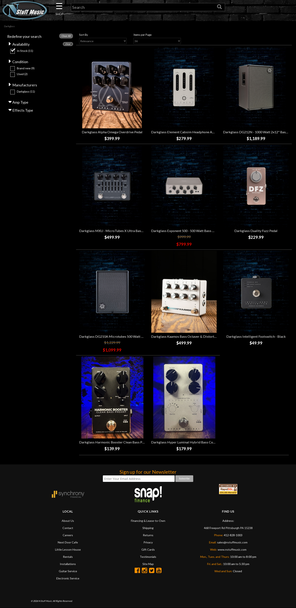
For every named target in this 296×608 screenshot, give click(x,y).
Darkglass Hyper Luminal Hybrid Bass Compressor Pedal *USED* (200, 442)
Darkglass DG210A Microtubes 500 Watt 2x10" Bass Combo (124, 336)
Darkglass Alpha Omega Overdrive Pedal (112, 132)
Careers (68, 535)
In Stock (25, 50)
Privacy (148, 542)
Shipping (148, 528)
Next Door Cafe (68, 542)
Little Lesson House (68, 549)
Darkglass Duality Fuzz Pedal (256, 231)
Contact (67, 528)
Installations (68, 564)
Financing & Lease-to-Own (148, 520)
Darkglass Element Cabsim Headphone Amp (184, 132)
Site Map (148, 564)
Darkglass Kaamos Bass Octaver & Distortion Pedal (189, 336)
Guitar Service (68, 571)
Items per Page (142, 34)
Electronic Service (67, 578)
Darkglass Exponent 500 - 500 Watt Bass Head (185, 231)
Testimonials (148, 556)
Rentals (68, 556)
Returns (148, 535)
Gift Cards (148, 549)
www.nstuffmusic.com (232, 549)
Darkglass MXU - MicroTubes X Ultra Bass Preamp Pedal (121, 231)
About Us (68, 520)
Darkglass (26, 91)
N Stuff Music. (45, 601)
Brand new (26, 68)
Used (22, 74)
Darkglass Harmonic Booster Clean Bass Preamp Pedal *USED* (126, 442)
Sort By (83, 34)
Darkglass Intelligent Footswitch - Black (256, 336)
